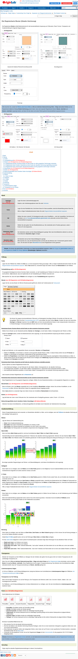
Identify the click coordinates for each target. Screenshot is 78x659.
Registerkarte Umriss (20, 637)
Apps (14, 8)
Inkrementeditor (49, 632)
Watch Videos (55, 3)
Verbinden (45, 203)
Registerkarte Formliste (66, 637)
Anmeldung (75, 1)
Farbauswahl (56, 283)
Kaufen (75, 3)
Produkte (5, 8)
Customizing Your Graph (23, 13)
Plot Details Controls (59, 13)
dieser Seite (20, 630)
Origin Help (11, 13)
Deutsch (5, 652)
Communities (42, 8)
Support (31, 8)
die (27, 374)
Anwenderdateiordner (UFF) (32, 320)
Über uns (53, 8)
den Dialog (37, 218)
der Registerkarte (54, 561)
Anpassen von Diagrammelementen (42, 13)
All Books (3, 13)
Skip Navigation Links (6, 11)
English (1, 652)
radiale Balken (9, 539)
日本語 (9, 652)
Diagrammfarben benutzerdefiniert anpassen (56, 211)
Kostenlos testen (67, 3)
